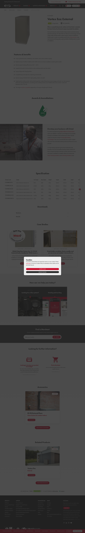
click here (28, 263)
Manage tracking (42, 272)
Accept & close (42, 269)
